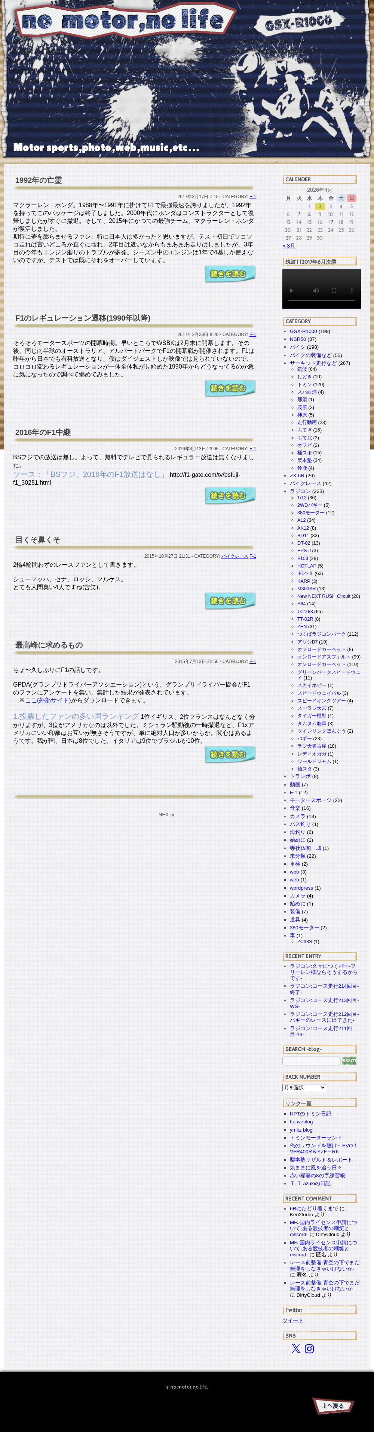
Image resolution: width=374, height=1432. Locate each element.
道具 (295, 920)
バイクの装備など (311, 355)
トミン (304, 384)
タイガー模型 (312, 715)
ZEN (302, 626)
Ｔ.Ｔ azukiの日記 (310, 1183)
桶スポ (304, 452)
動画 (295, 784)
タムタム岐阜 (312, 723)
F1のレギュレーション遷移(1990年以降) (82, 318)
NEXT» (166, 814)
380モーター (311, 512)
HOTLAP (306, 566)
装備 (295, 911)
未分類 (298, 856)
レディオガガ (312, 754)
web (294, 872)
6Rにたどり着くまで (314, 1208)
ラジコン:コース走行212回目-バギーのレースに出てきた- (324, 1017)
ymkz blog (301, 1130)
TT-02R (305, 619)
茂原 (302, 407)
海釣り (298, 832)
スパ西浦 (307, 392)
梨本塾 (304, 460)
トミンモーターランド (316, 1138)
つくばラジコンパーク (321, 634)
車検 (295, 864)
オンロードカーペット (321, 664)
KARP (303, 581)
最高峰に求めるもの (49, 645)
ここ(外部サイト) (48, 700)
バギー (304, 738)
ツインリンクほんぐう (321, 731)
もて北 (304, 438)
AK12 (303, 528)
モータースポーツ (311, 800)
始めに (298, 840)
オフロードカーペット (321, 649)
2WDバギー (309, 505)
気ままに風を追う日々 (316, 1168)
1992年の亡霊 (38, 180)
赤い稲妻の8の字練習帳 (317, 1175)
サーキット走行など (313, 363)
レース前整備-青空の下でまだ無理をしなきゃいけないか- (325, 1265)
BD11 (303, 535)
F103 (302, 558)
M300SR (306, 588)
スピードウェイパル (319, 693)
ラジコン (300, 491)
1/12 (302, 497)
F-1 (252, 196)
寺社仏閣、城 (305, 848)
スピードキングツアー (321, 700)
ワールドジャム (314, 761)
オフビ (304, 445)
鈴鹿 (302, 468)
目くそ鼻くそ (37, 540)
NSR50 (298, 339)
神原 (302, 415)
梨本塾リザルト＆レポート (321, 1160)
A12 (301, 520)
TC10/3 (305, 611)
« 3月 (288, 246)
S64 (301, 603)
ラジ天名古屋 (312, 746)
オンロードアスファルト (324, 657)
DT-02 (303, 543)
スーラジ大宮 (312, 708)
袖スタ (304, 769)
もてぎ (304, 430)
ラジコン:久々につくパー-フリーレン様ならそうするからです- (324, 972)
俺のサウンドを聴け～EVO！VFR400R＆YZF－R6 (324, 1148)
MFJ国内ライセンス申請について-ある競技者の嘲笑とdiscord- (323, 1228)
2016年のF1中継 (43, 432)
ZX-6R (297, 475)
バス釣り (300, 824)
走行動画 (307, 422)
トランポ (300, 776)
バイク (298, 347)
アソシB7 (307, 642)
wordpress (301, 888)
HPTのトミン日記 (310, 1114)
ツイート (292, 1320)
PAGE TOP (332, 1408)
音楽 (295, 808)
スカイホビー (312, 685)
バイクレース (234, 556)
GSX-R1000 (303, 331)
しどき (304, 376)
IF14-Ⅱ (305, 573)
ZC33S (304, 941)
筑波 (302, 369)
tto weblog (301, 1121)
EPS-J (304, 550)
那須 (302, 399)
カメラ (298, 816)
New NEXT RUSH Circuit (323, 596)
